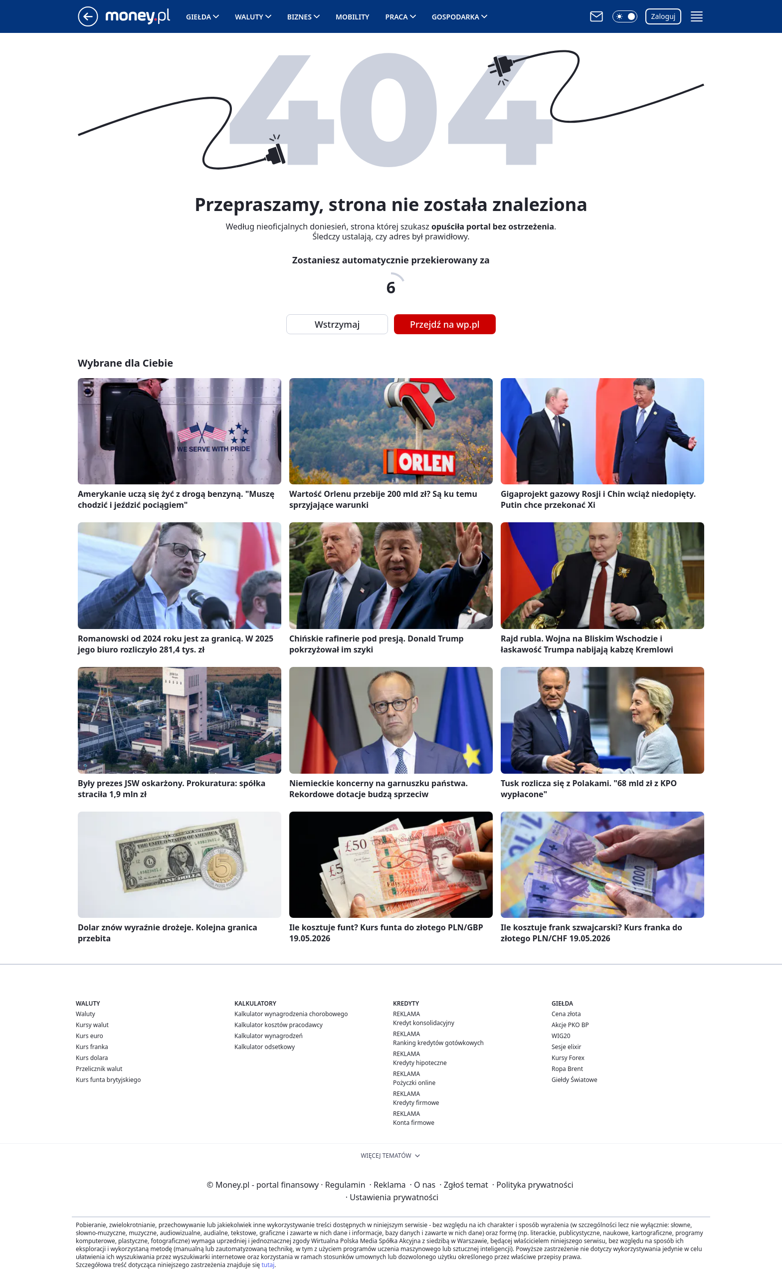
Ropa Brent (567, 1069)
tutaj (267, 1265)
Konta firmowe (413, 1122)
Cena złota (566, 1014)
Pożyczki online (414, 1082)
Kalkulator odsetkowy (264, 1047)
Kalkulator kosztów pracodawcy (278, 1025)
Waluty (249, 16)
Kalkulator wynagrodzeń (268, 1036)
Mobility (353, 16)
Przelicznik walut (99, 1069)
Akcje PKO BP (570, 1025)
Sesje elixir (566, 1047)
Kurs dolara (92, 1058)
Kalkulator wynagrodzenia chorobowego (291, 1014)
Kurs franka (92, 1047)
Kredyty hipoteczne (420, 1063)
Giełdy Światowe (574, 1079)
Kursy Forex (568, 1058)
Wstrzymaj (337, 324)
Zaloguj (663, 16)
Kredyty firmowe (416, 1102)
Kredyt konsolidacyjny (423, 1023)
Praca (397, 16)
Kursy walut (92, 1025)
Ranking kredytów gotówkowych (438, 1043)
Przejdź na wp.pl (445, 324)
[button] (624, 16)
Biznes (299, 16)
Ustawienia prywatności (392, 1197)
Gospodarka (455, 16)
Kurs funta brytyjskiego (108, 1079)
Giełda (198, 16)
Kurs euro (89, 1036)
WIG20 (561, 1036)
